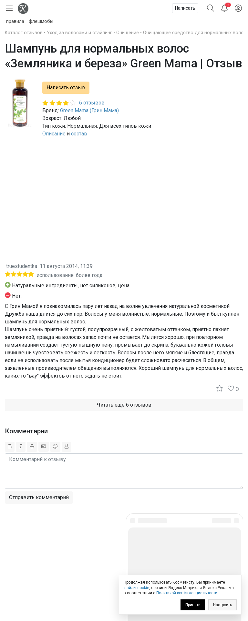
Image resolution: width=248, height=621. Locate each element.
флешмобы (41, 21)
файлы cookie (136, 588)
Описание (54, 134)
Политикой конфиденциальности (186, 593)
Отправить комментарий (39, 497)
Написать (185, 8)
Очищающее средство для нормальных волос (194, 32)
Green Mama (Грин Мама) (89, 110)
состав (79, 134)
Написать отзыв (65, 87)
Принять (192, 605)
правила (15, 21)
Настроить (222, 605)
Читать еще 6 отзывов (124, 405)
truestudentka (21, 266)
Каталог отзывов (24, 32)
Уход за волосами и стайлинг (79, 32)
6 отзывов (92, 103)
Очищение (127, 32)
